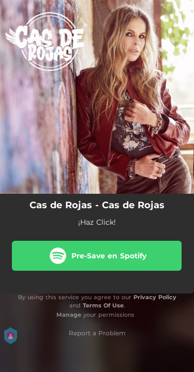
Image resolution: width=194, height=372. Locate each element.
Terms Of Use (103, 305)
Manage (68, 314)
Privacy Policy (154, 297)
